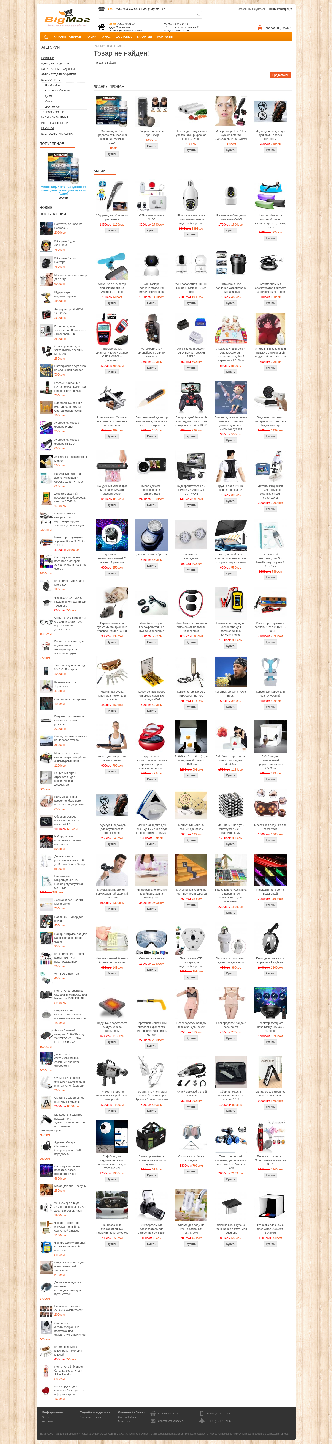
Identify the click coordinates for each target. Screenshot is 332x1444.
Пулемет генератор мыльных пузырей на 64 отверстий (112, 1095)
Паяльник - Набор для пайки (68, 918)
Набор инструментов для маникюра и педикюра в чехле (70, 937)
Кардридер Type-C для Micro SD (69, 582)
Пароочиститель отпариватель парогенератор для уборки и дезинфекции (69, 519)
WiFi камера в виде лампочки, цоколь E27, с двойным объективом (70, 1206)
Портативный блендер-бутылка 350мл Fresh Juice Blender (69, 1370)
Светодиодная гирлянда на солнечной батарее (70, 367)
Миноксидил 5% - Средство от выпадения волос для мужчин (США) (63, 190)
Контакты (47, 1421)
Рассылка (124, 1421)
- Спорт (49, 101)
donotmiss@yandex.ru (171, 1421)
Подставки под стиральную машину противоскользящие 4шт (70, 1014)
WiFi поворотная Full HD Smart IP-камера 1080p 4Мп (191, 287)
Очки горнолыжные (151, 958)
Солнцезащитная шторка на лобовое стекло (70, 738)
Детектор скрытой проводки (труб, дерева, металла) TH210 (70, 497)
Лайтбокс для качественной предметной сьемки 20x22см (270, 762)
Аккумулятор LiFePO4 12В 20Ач (68, 311)
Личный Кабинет (128, 1417)
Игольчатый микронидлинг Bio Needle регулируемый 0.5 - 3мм (68, 882)
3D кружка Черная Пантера (66, 260)
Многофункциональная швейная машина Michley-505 (152, 893)
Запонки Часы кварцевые (191, 556)
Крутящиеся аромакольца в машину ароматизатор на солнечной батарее (151, 762)
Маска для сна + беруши (70, 1186)
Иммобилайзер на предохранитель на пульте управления (151, 626)
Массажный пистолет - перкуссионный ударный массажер (112, 893)
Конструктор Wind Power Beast (231, 693)
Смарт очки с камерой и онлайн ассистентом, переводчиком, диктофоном (70, 623)
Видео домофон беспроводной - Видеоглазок (151, 489)
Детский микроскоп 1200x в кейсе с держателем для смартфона (270, 491)
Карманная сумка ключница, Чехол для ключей (68, 1350)
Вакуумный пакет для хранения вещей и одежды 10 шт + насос (69, 477)
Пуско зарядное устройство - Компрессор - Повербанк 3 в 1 (70, 330)
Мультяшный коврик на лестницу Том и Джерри (191, 891)
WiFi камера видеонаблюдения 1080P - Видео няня (151, 287)
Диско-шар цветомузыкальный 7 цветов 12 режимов (112, 558)
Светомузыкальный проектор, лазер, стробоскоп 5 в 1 (67, 1169)
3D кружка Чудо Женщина (64, 243)
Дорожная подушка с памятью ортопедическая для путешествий (68, 1288)
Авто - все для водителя (59, 74)
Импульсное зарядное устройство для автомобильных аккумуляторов (230, 628)
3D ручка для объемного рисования (112, 217)
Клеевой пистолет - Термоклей (66, 684)
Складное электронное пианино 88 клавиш (69, 1099)
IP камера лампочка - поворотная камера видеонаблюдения (191, 219)
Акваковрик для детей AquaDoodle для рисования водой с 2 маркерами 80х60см (230, 354)
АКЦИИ (92, 36)
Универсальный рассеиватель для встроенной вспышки (151, 1228)
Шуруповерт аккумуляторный (65, 294)
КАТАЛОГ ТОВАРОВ (67, 36)
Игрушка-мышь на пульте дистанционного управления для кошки (112, 626)
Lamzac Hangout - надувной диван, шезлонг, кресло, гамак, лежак (270, 221)
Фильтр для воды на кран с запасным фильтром (191, 1228)
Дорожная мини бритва (152, 554)
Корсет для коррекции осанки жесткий (270, 693)
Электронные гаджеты (58, 69)
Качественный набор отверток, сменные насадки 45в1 (151, 695)
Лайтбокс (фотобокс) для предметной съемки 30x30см (191, 760)
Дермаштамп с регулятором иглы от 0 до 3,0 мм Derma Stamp (69, 860)
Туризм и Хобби (52, 112)
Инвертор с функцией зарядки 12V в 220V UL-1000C (70, 541)
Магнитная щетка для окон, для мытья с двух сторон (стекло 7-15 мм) (151, 828)
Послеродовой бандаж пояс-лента (231, 1025)
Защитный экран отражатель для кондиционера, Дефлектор (65, 778)
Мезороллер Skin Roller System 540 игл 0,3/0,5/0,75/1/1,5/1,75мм (231, 134)
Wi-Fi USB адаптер (66, 973)
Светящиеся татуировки (70, 699)
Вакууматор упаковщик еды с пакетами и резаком (69, 720)
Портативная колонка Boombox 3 (68, 226)
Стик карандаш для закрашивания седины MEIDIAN (69, 349)
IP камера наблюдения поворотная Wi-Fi (231, 217)
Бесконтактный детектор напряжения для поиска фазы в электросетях (152, 421)
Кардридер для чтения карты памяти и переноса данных (69, 957)
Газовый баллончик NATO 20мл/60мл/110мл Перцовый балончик (70, 386)
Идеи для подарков (55, 63)
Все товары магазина (57, 133)
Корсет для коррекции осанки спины (112, 758)
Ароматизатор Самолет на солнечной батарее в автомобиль (112, 421)
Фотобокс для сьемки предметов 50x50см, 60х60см (270, 1228)
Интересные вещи (54, 122)
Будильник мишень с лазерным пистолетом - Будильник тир (270, 421)
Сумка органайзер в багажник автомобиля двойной (151, 1160)
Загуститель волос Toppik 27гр (152, 133)
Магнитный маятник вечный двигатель (191, 827)
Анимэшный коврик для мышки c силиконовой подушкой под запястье (270, 352)
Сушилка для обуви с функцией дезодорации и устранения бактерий (69, 1081)
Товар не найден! (115, 45)
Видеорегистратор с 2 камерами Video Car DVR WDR (191, 489)
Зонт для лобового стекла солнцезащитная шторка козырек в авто (230, 558)
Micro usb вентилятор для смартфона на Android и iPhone (112, 287)
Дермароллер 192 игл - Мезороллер (69, 901)
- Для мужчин (52, 106)
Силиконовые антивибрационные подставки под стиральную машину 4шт (70, 1328)
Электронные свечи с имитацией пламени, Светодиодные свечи (68, 406)
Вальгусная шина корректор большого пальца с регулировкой (69, 800)
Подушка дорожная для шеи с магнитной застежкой (69, 1266)
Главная (98, 45)
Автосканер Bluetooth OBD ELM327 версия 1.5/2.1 (191, 352)
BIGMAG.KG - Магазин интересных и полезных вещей (69, 1433)
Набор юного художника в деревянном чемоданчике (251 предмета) (230, 895)
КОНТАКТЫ (165, 36)
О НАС (106, 36)
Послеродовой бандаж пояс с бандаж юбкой (191, 1025)
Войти (272, 9)
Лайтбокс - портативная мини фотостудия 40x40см (230, 760)
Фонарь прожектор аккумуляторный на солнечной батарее (67, 1226)
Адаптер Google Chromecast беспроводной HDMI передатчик (67, 1148)
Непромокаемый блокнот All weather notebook (112, 960)
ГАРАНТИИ (144, 36)
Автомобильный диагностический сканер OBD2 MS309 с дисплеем (112, 354)
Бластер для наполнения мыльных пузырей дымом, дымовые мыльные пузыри (230, 423)
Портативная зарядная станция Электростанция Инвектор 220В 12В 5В (70, 994)
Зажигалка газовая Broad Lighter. (70, 458)
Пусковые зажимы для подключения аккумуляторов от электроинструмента (69, 647)
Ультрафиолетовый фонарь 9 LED (67, 424)
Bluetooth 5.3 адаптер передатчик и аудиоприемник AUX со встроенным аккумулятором (63, 1122)
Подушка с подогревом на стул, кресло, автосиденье (112, 1026)
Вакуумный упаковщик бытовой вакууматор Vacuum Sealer (112, 489)
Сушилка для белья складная (191, 1158)
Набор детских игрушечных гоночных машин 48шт (68, 840)
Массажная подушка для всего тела (270, 827)
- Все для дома (53, 85)
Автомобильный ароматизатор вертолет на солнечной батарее (270, 287)
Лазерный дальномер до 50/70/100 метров (70, 667)
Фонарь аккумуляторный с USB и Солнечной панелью (70, 1246)
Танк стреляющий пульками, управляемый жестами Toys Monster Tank (230, 1162)
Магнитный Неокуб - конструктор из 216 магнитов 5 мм (231, 828)
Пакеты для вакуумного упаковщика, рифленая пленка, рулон (191, 134)
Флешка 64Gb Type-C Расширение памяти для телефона (70, 601)
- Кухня (48, 96)
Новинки (47, 58)
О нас (45, 1417)
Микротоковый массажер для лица (70, 277)
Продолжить (280, 75)
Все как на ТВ (50, 79)
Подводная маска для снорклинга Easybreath (270, 960)
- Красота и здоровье (57, 90)
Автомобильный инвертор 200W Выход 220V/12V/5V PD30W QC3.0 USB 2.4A (69, 1036)
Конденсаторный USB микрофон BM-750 (191, 693)
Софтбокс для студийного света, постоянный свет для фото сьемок (112, 1162)
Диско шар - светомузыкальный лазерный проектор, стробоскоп (67, 1059)
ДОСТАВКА (124, 36)
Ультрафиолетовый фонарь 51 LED (67, 441)
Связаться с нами (90, 1417)
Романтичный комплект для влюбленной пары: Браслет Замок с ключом (151, 1095)
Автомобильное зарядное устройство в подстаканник (231, 287)
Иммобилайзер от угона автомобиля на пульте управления (191, 626)
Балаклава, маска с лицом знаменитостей (68, 1308)
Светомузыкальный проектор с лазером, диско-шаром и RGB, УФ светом (70, 562)
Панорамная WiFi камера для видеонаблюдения (191, 962)
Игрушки (47, 128)
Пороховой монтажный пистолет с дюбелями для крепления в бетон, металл (151, 1028)
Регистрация (284, 9)
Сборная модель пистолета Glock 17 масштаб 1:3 (66, 820)
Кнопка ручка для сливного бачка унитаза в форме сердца (69, 1390)
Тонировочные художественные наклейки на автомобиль (112, 1228)
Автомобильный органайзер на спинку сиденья (152, 352)
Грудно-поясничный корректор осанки (231, 487)
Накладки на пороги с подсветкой (270, 891)
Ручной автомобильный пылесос (191, 1093)
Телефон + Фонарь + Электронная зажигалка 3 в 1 (270, 1160)
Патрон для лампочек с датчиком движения (231, 960)
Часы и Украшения (54, 117)
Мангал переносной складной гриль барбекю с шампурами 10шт (70, 757)
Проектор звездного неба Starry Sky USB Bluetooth (270, 1026)
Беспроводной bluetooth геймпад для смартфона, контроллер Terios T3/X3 (191, 421)
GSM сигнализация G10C (151, 217)
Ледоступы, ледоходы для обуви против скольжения (270, 134)
